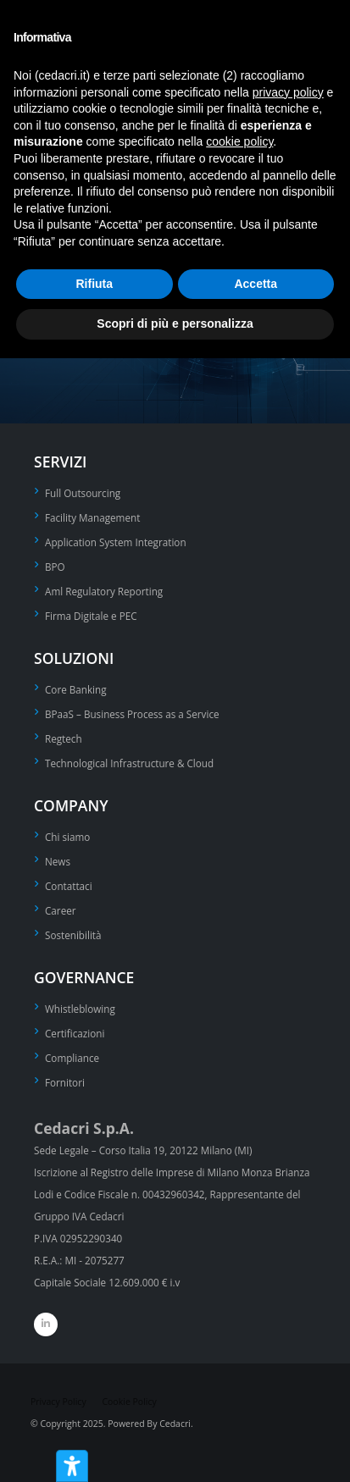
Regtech (63, 738)
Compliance (72, 1057)
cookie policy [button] (239, 141)
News (57, 861)
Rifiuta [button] (94, 283)
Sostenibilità (73, 935)
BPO (55, 566)
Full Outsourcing (82, 493)
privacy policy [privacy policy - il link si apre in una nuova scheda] (288, 92)
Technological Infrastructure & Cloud (129, 763)
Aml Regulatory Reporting (104, 591)
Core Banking (76, 689)
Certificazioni (74, 1033)
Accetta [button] (255, 283)
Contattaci (68, 886)
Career (60, 910)
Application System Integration (115, 542)
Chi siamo (67, 836)
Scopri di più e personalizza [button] (175, 323)
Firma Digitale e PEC (91, 615)
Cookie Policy (129, 1401)
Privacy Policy (58, 1401)
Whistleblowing (80, 1008)
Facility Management (92, 517)
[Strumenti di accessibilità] (72, 1466)
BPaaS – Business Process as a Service (132, 714)
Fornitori (65, 1082)
